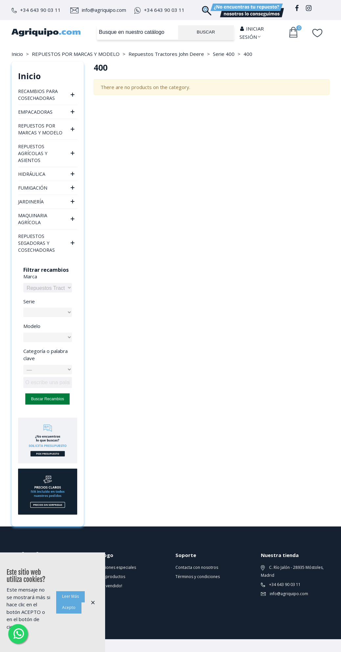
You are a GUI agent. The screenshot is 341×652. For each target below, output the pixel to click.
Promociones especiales (113, 567)
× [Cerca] (93, 602)
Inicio (29, 76)
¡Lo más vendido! (106, 586)
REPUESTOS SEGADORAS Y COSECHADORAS (36, 243)
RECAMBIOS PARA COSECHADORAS (38, 94)
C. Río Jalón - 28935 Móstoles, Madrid (292, 571)
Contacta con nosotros (196, 567)
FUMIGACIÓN (32, 188)
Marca (30, 276)
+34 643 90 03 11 (36, 10)
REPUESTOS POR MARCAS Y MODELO (40, 129)
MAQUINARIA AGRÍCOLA (32, 218)
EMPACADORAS (35, 112)
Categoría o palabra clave (45, 355)
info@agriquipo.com (98, 10)
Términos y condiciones (197, 576)
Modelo (31, 326)
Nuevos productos (107, 576)
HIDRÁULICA (31, 174)
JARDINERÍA (31, 201)
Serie (29, 301)
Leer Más (70, 596)
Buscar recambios (47, 399)
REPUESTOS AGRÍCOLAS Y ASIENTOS (32, 153)
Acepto (69, 607)
